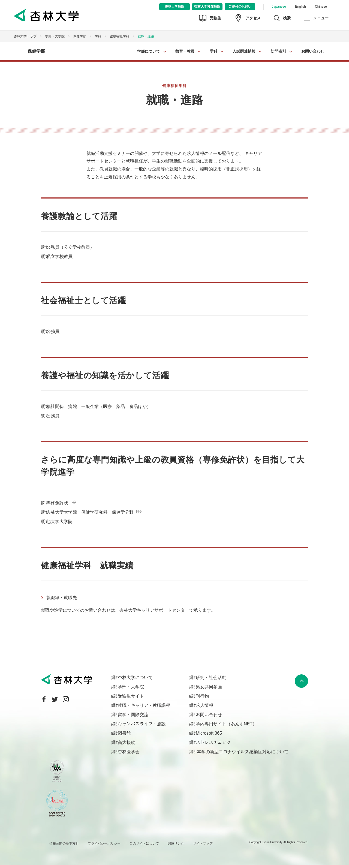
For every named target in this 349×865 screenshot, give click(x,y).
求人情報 (204, 705)
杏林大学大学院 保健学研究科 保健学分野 (90, 512)
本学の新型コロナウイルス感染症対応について (242, 751)
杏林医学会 (129, 751)
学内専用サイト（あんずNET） (226, 724)
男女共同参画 (209, 686)
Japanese (279, 6)
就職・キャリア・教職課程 (144, 705)
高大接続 (126, 742)
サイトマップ (203, 843)
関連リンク (176, 843)
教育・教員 (184, 51)
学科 (213, 51)
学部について (148, 51)
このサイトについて (144, 843)
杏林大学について (135, 677)
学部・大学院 (55, 36)
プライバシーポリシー (104, 843)
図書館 (124, 733)
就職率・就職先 (61, 597)
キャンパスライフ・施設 (142, 724)
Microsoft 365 (209, 733)
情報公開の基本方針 (64, 843)
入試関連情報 (244, 51)
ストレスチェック (213, 742)
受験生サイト (131, 696)
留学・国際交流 (133, 714)
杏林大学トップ (25, 36)
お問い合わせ (312, 51)
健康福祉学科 (119, 36)
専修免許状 (57, 503)
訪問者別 (278, 51)
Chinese (321, 6)
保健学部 (79, 36)
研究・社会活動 (211, 677)
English (300, 6)
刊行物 (202, 696)
